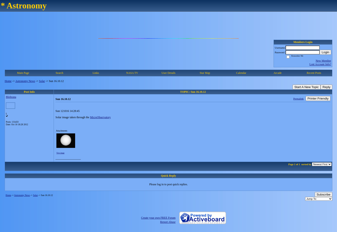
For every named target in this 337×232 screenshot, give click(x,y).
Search (59, 73)
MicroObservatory (100, 117)
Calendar (241, 73)
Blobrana (11, 97)
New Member (323, 60)
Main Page (23, 73)
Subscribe (323, 194)
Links (96, 73)
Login (325, 52)
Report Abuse (168, 222)
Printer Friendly (318, 98)
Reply (326, 87)
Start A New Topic (306, 87)
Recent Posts (314, 73)
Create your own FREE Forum (158, 217)
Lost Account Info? (320, 64)
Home (8, 81)
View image (60, 153)
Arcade (278, 73)
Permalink (298, 98)
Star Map (205, 73)
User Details (168, 73)
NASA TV (132, 73)
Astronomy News (25, 81)
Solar (42, 81)
